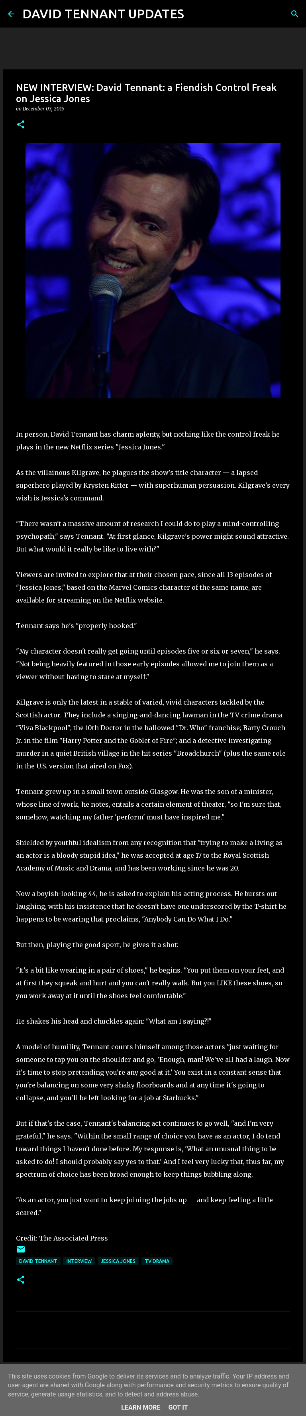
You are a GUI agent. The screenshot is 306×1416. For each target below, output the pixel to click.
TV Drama (157, 1261)
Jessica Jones (118, 1261)
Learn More (140, 1407)
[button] (21, 125)
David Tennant (38, 1261)
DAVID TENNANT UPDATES (103, 13)
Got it (178, 1407)
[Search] (195, 14)
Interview (79, 1261)
